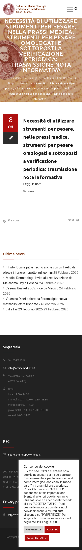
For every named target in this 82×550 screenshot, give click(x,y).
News (31, 191)
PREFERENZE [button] (33, 529)
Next (71, 220)
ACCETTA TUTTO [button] (36, 537)
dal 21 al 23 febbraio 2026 (24, 309)
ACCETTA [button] (52, 529)
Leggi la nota (32, 184)
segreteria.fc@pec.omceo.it (24, 454)
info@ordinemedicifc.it (21, 368)
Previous (14, 220)
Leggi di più (49, 522)
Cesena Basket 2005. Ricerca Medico (32, 288)
